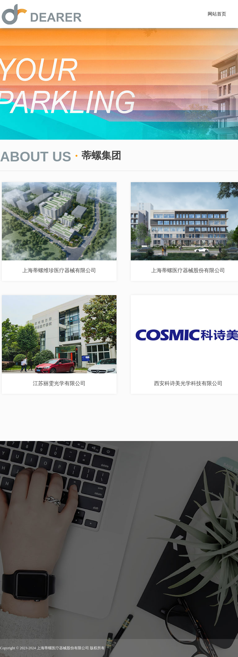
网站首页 (217, 13)
